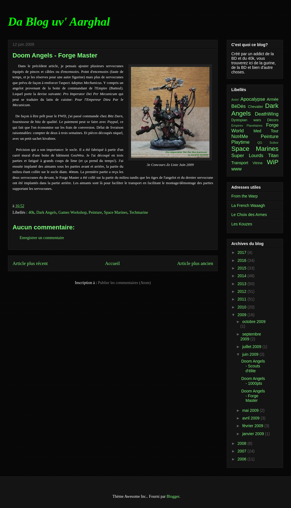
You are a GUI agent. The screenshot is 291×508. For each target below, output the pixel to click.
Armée (272, 99)
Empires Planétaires (247, 125)
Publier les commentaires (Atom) (124, 283)
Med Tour (265, 131)
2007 (243, 451)
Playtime (240, 142)
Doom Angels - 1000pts (253, 381)
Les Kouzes (241, 224)
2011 (243, 299)
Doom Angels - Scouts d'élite (253, 366)
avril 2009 (251, 418)
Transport (239, 163)
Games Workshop (72, 212)
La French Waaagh (248, 205)
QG (259, 142)
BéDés (238, 106)
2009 (243, 314)
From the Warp (244, 196)
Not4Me (239, 136)
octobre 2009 (253, 321)
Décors (272, 120)
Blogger (173, 496)
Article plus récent (30, 263)
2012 (243, 291)
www (236, 169)
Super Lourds (247, 155)
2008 (243, 443)
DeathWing (266, 114)
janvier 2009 (253, 433)
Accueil (112, 263)
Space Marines (115, 212)
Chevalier (255, 107)
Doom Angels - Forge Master (253, 396)
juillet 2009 (252, 346)
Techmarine (138, 212)
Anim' (235, 99)
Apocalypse (252, 99)
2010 (243, 307)
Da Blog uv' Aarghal (59, 21)
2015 (243, 268)
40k (31, 212)
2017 (243, 252)
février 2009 (253, 425)
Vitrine (258, 163)
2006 (243, 459)
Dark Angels (46, 212)
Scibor (273, 142)
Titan (273, 155)
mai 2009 (250, 410)
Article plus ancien (195, 263)
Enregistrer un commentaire (42, 238)
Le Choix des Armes (249, 214)
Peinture (95, 212)
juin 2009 (250, 354)
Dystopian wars (246, 120)
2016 (243, 260)
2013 (243, 283)
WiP (272, 162)
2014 (243, 275)
